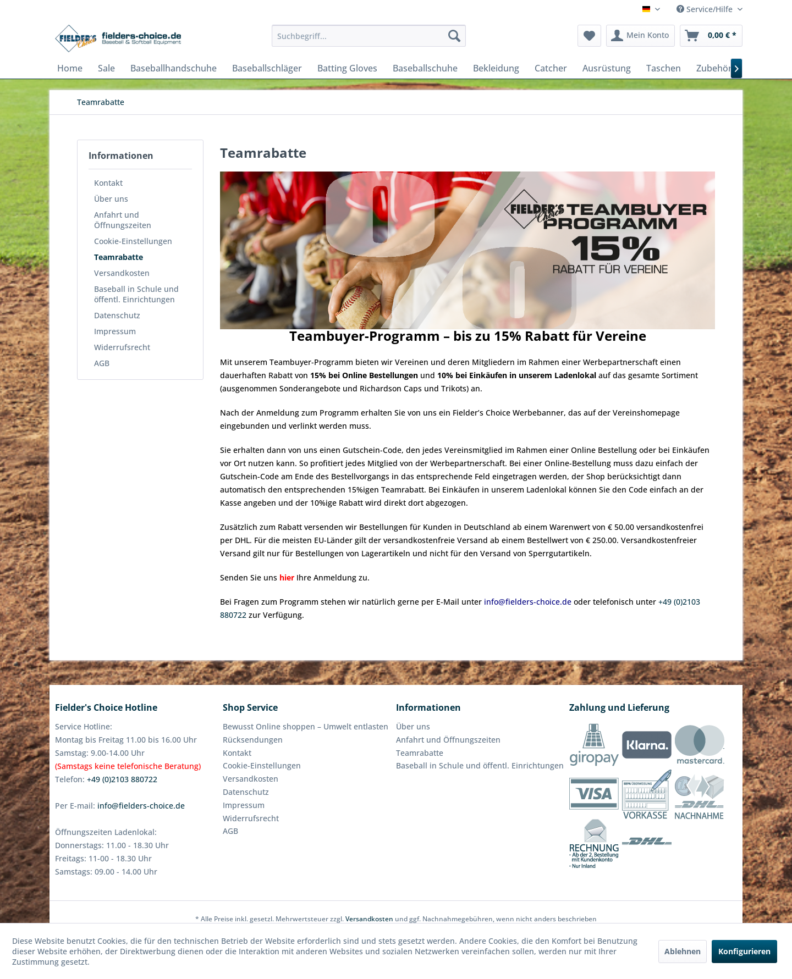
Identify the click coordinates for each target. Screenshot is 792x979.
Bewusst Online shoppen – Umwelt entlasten (305, 726)
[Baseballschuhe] (425, 68)
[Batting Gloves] (347, 68)
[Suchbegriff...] (369, 36)
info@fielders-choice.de (141, 805)
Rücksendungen (253, 739)
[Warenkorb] (711, 36)
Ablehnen (682, 951)
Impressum (115, 331)
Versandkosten (122, 273)
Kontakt (108, 183)
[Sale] (106, 68)
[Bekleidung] (496, 68)
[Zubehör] (714, 68)
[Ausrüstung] (607, 68)
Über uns (111, 198)
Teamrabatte (118, 257)
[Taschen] (664, 68)
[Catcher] (551, 68)
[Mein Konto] (640, 36)
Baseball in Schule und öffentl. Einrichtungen (136, 294)
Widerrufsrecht (122, 347)
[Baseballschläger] (267, 68)
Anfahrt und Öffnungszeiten (122, 219)
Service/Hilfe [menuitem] (705, 9)
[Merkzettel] (589, 36)
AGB (101, 363)
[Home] (70, 68)
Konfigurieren (744, 951)
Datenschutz (117, 315)
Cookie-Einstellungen (133, 241)
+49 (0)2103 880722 (122, 779)
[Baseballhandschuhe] (173, 68)
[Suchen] (454, 36)
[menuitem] (369, 36)
